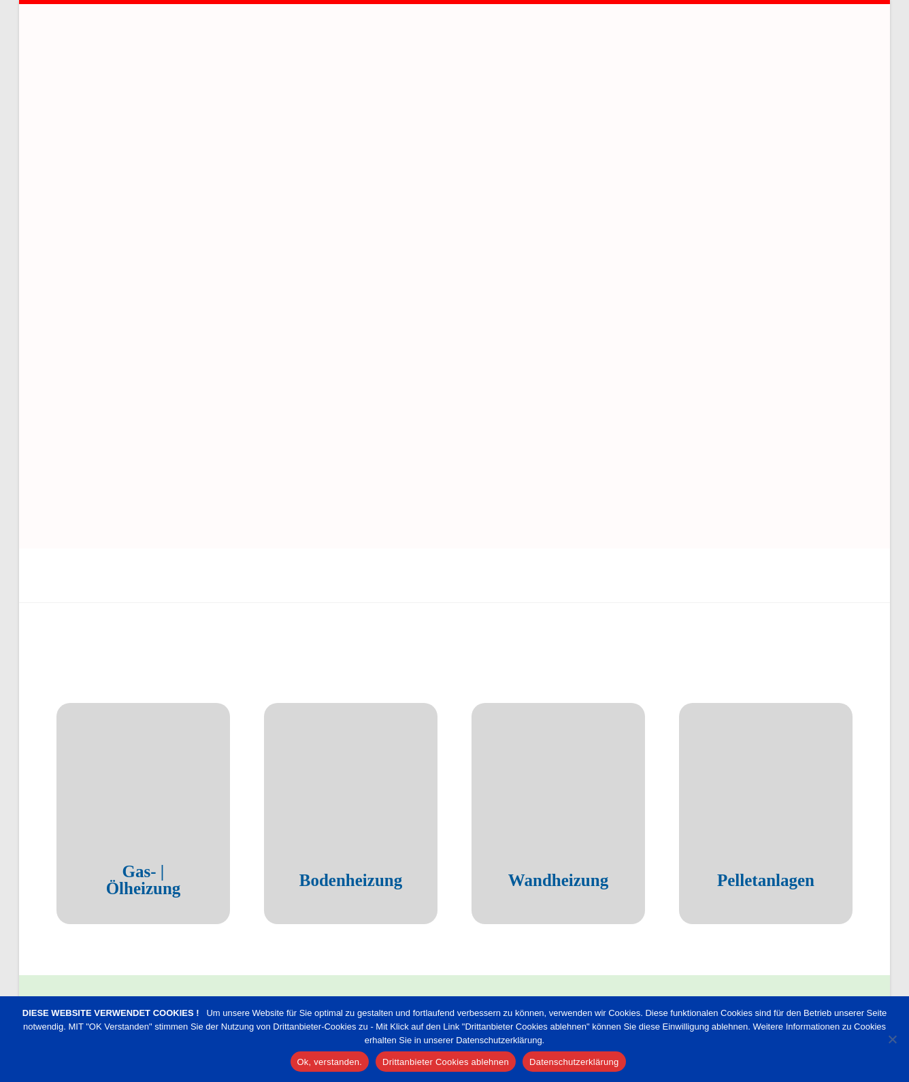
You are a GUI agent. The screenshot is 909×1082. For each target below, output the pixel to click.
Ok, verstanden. (330, 1062)
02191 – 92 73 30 (794, 918)
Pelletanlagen (782, 760)
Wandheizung (575, 760)
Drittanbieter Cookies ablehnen (445, 1062)
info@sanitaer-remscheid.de (760, 969)
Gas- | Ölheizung (160, 760)
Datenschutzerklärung (573, 1062)
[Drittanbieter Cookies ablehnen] (892, 1039)
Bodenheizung (367, 760)
